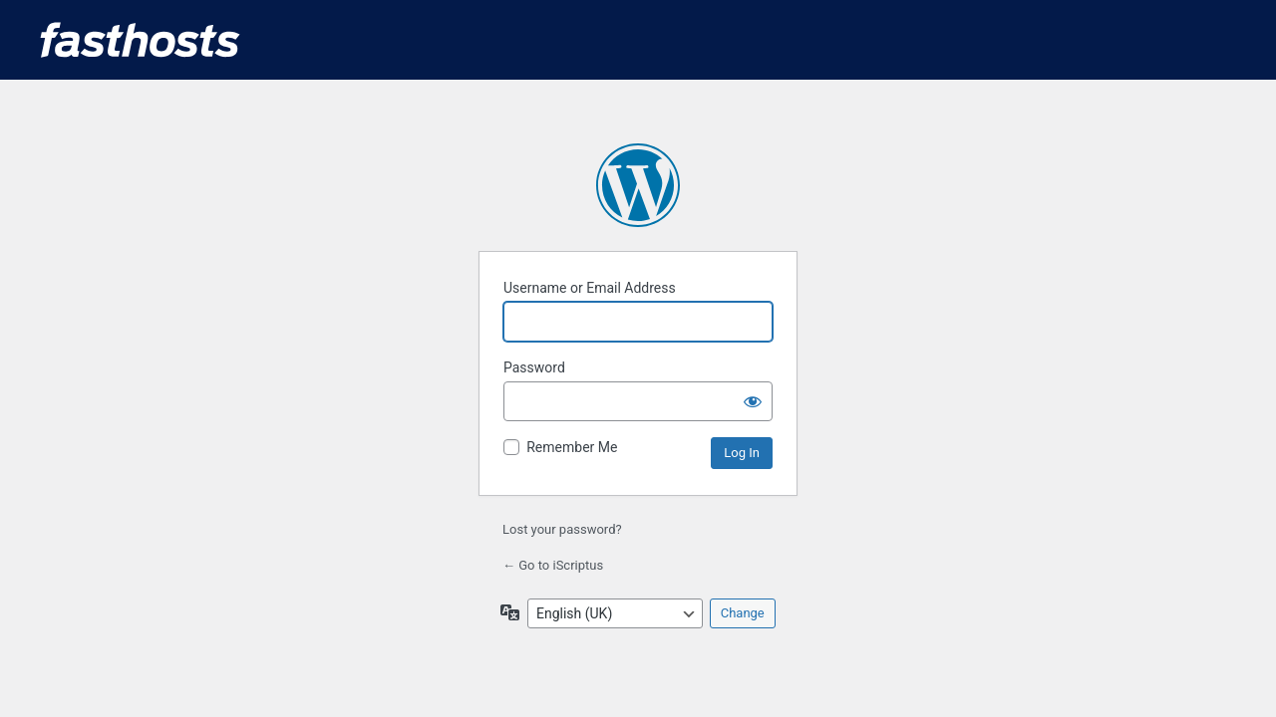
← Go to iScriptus (552, 565)
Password (534, 367)
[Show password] (753, 401)
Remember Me (571, 447)
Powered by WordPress (638, 185)
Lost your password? (562, 529)
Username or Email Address (589, 288)
